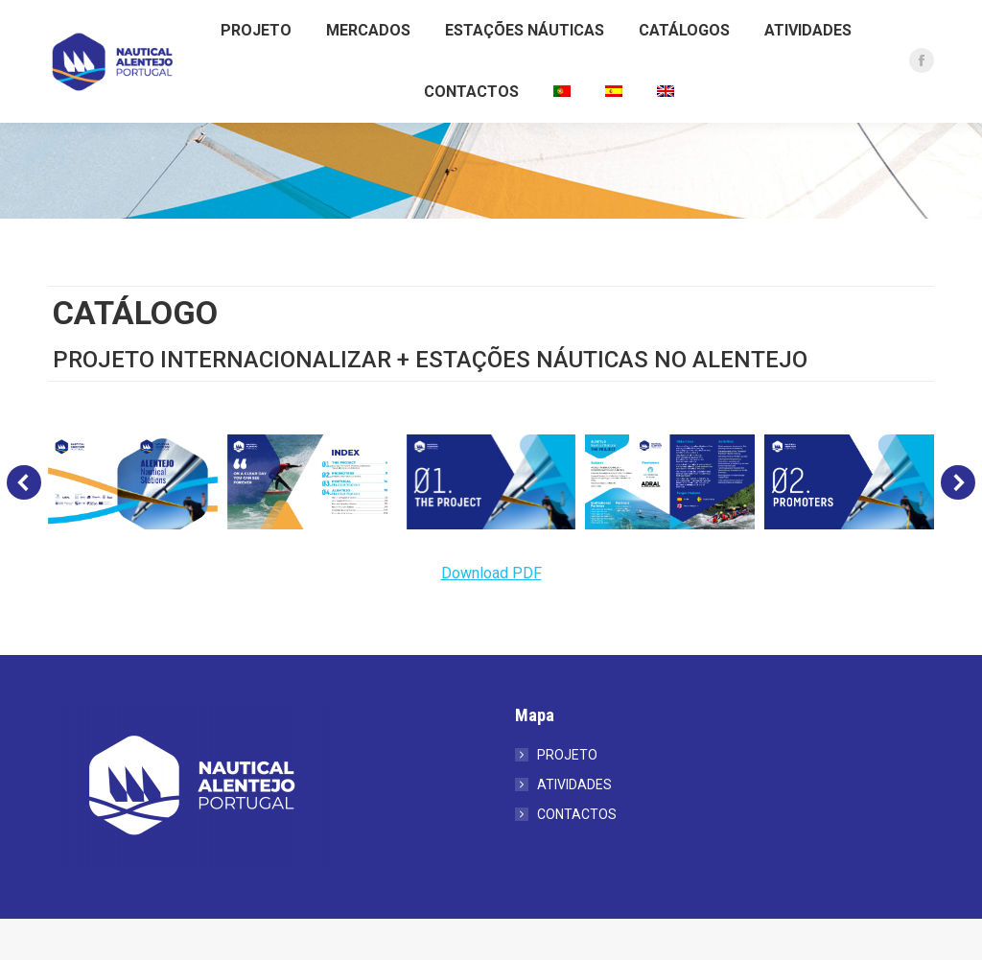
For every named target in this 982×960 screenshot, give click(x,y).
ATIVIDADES (574, 825)
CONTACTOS (577, 855)
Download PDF (491, 614)
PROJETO (567, 796)
